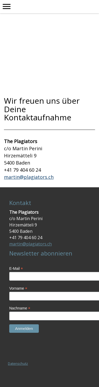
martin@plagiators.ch (29, 177)
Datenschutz (18, 363)
